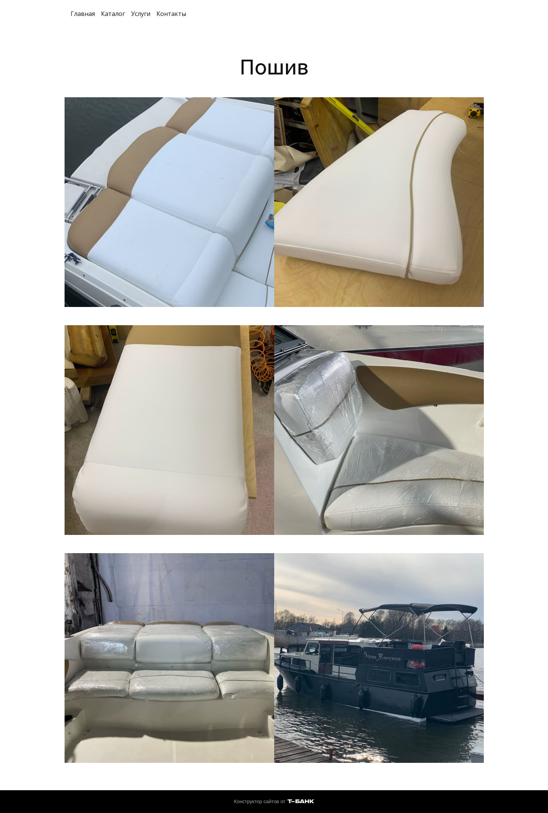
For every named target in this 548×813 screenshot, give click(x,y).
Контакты (171, 13)
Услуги (140, 13)
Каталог (113, 13)
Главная (83, 13)
